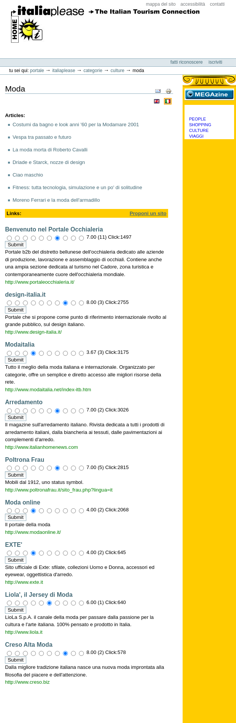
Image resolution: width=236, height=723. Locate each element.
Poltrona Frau (24, 459)
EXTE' (13, 544)
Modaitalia (19, 344)
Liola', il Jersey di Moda (38, 594)
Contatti (217, 4)
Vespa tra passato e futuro (42, 137)
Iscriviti (215, 62)
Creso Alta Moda (28, 644)
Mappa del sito (161, 4)
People (197, 119)
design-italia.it (25, 294)
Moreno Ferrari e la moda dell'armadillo (56, 200)
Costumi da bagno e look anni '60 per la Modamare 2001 (76, 124)
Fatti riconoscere (187, 62)
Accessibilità (192, 4)
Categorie (92, 70)
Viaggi (196, 136)
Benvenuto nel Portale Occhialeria (54, 229)
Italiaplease (63, 70)
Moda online (22, 502)
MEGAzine (209, 94)
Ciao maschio (28, 175)
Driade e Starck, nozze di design (49, 162)
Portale (37, 70)
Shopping (200, 124)
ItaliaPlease (105, 26)
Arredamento (24, 402)
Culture (117, 70)
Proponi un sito (148, 213)
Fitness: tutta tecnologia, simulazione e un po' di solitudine (77, 187)
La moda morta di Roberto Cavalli (50, 150)
